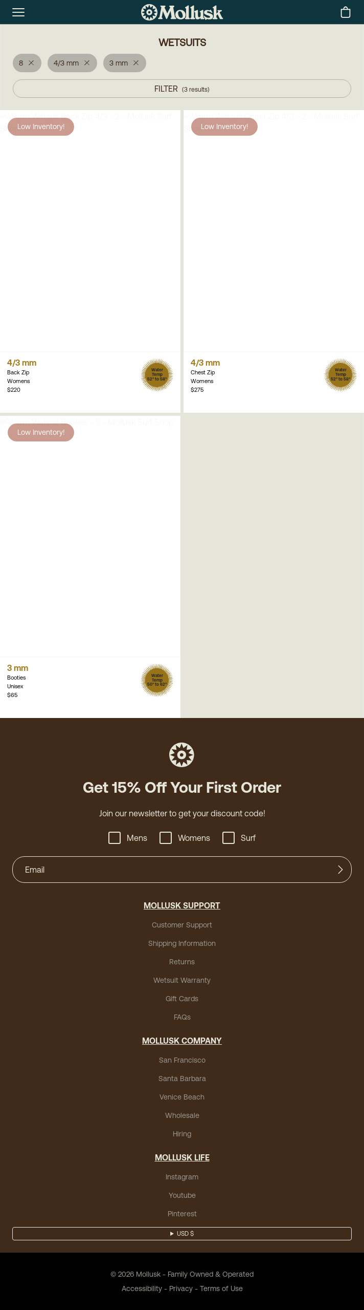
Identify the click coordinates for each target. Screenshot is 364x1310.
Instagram (182, 1177)
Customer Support (182, 925)
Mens (127, 838)
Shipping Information (182, 943)
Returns (182, 962)
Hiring (182, 1134)
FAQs (182, 1017)
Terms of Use (221, 1288)
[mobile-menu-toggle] (18, 12)
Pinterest (182, 1214)
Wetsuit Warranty (182, 980)
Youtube (182, 1195)
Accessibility (142, 1288)
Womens (185, 838)
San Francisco (182, 1060)
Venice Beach (182, 1097)
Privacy (181, 1288)
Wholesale (182, 1115)
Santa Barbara (182, 1078)
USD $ (185, 1233)
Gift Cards (182, 999)
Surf (239, 838)
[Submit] (340, 869)
